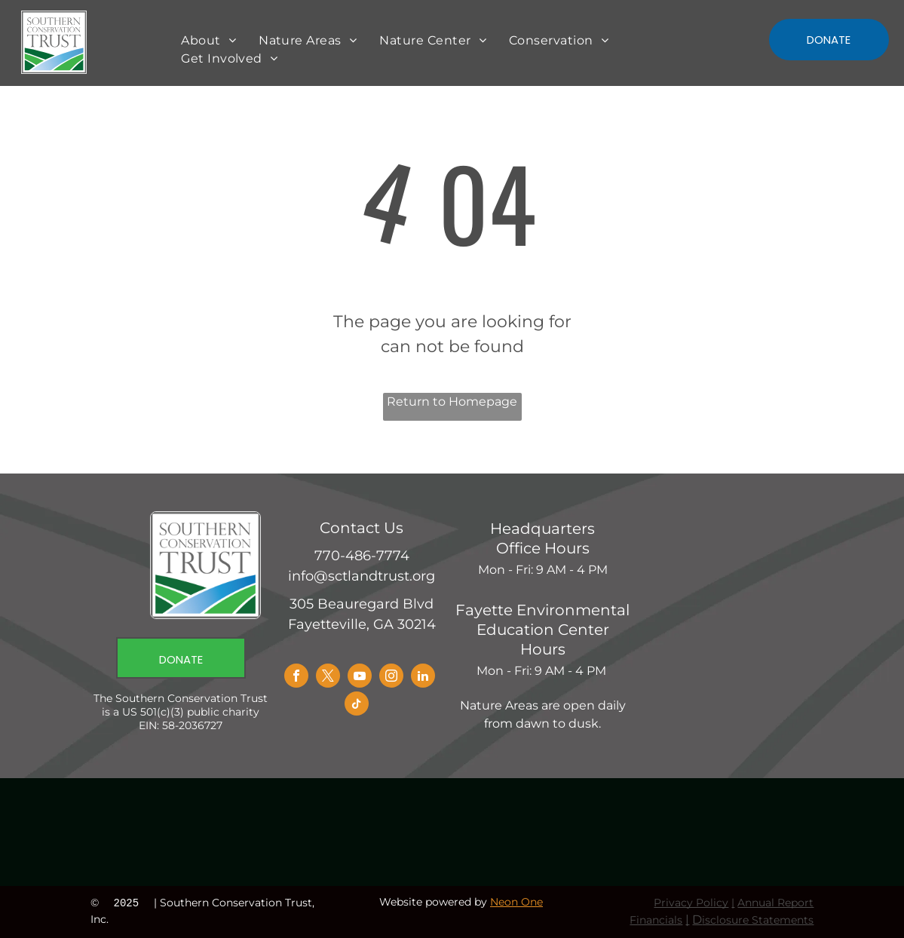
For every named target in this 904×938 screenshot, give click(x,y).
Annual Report (775, 902)
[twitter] (328, 677)
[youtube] (360, 677)
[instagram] (391, 677)
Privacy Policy (691, 902)
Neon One (516, 902)
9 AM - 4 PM (572, 671)
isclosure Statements (758, 920)
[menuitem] (208, 41)
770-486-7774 (361, 555)
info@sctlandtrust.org (361, 576)
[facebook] (296, 677)
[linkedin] (423, 677)
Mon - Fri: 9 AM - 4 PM (543, 569)
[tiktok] (357, 705)
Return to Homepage (452, 401)
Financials (656, 920)
